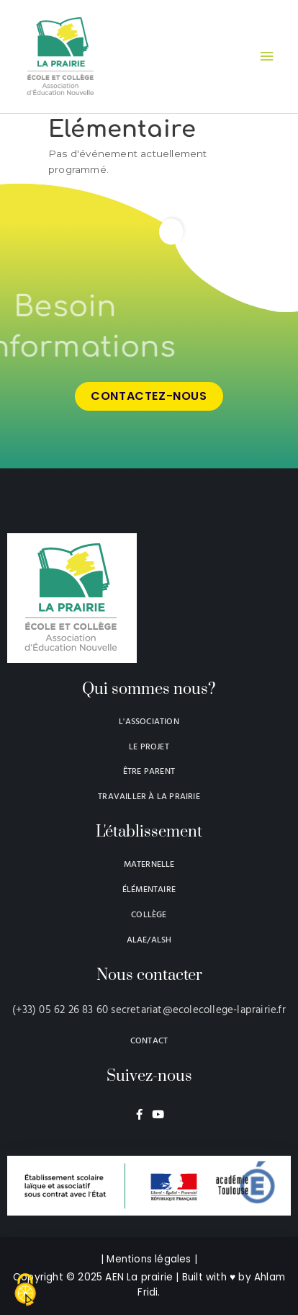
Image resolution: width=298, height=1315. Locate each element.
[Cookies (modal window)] (25, 1290)
